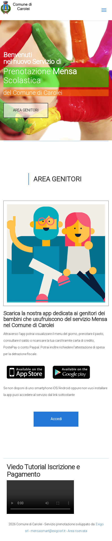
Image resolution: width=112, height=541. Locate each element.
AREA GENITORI (26, 110)
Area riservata (77, 531)
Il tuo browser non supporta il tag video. (40, 497)
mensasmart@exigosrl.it (48, 531)
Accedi (56, 419)
